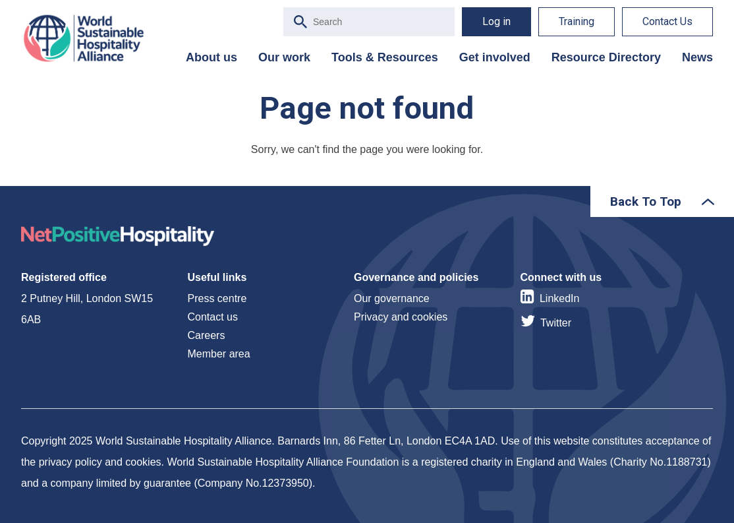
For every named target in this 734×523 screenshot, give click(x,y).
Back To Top (645, 201)
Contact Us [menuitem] (667, 21)
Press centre (217, 298)
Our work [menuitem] (284, 57)
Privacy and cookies (400, 317)
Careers (206, 335)
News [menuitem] (697, 57)
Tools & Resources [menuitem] (384, 57)
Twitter (555, 322)
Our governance (392, 298)
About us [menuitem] (211, 57)
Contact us (213, 317)
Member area (219, 353)
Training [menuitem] (576, 21)
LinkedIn (560, 298)
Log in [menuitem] (496, 21)
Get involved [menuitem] (494, 57)
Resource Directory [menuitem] (606, 57)
